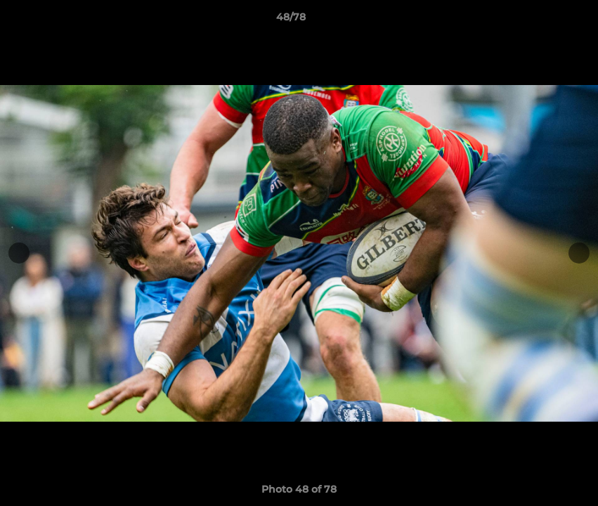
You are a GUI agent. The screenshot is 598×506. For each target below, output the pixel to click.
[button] (539, 20)
